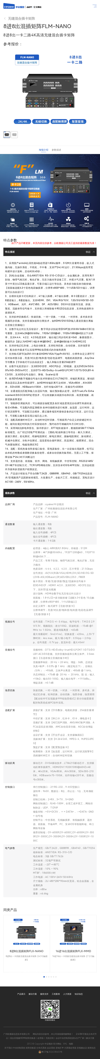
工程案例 (56, 994)
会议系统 (51, 1048)
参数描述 (56, 149)
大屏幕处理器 (70, 1048)
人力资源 (67, 994)
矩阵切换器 (31, 1048)
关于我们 (8, 1048)
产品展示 (21, 994)
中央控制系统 (19, 1048)
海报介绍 (43, 149)
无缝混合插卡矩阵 (19, 18)
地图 (71, 1044)
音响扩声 (60, 1048)
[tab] (44, 977)
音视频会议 (82, 1048)
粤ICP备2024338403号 (50, 1052)
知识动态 (79, 994)
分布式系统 (41, 1048)
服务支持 (44, 994)
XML (65, 1044)
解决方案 (33, 994)
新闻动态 (92, 1048)
